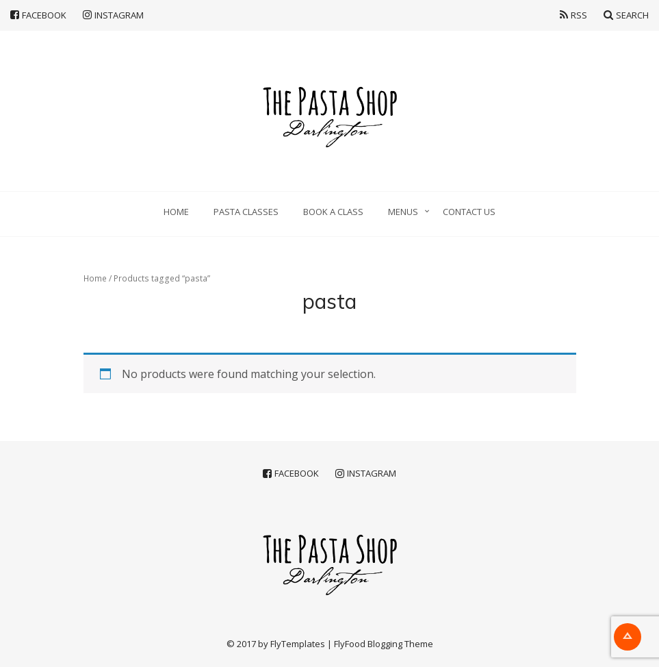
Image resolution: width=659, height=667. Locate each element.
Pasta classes (246, 211)
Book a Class (333, 211)
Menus (403, 211)
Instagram (113, 15)
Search (626, 15)
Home (176, 211)
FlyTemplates (297, 644)
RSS (573, 15)
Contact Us (469, 211)
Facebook (38, 15)
